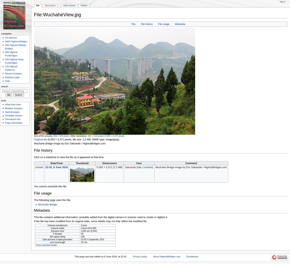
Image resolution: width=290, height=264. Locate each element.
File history (147, 24)
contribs (147, 167)
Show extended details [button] (46, 245)
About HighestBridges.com (166, 256)
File (133, 24)
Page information (14, 123)
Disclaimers (192, 256)
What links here (13, 104)
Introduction (11, 37)
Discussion (50, 5)
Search (4, 86)
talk (139, 167)
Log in (282, 1)
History (84, 5)
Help (7, 81)
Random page (12, 77)
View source (69, 5)
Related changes (13, 108)
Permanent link (12, 119)
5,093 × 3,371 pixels (114, 136)
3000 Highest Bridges (16, 41)
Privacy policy (140, 256)
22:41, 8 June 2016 (56, 167)
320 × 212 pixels (95, 136)
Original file (40, 139)
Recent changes (13, 73)
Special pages (12, 112)
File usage (164, 24)
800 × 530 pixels (61, 136)
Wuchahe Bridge (47, 204)
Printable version (13, 115)
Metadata (180, 24)
